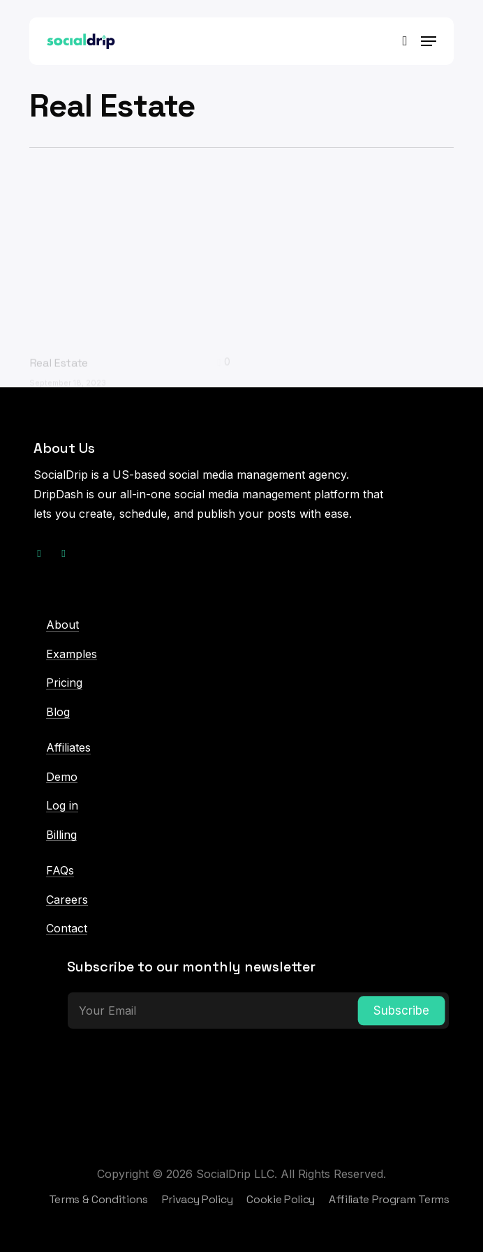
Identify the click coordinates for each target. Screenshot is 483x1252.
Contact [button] (66, 929)
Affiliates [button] (68, 748)
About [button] (62, 625)
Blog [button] (58, 712)
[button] (428, 41)
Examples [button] (71, 654)
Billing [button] (61, 835)
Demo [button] (61, 777)
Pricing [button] (64, 683)
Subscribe (401, 1011)
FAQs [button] (60, 871)
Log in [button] (62, 806)
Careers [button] (67, 900)
